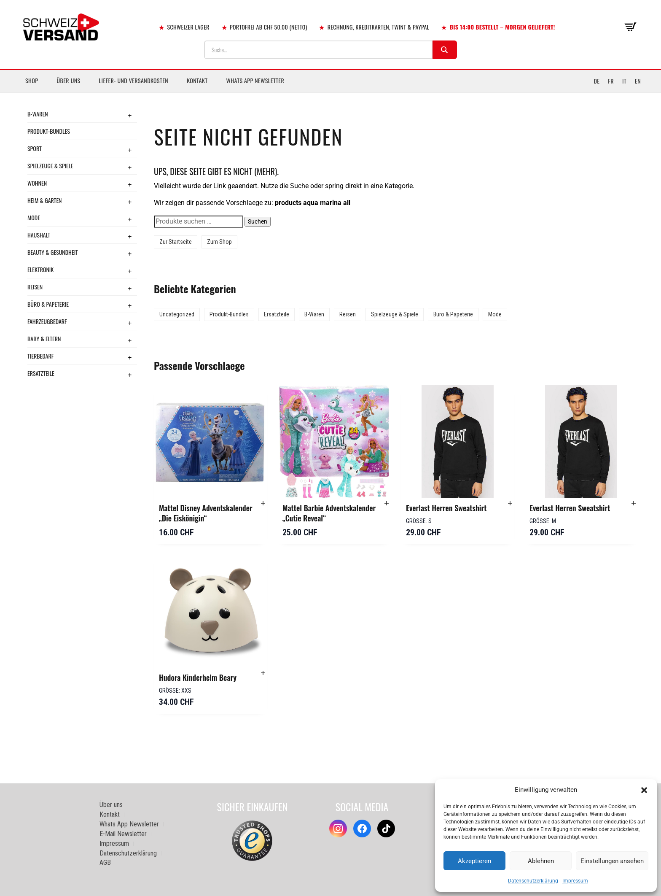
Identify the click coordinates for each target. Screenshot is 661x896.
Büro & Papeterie (48, 304)
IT (624, 80)
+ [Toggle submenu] (130, 115)
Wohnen (37, 182)
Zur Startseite (175, 241)
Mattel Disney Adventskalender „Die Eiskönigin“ (206, 513)
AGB (105, 862)
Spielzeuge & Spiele (50, 165)
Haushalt (38, 234)
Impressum (575, 881)
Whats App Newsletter (255, 80)
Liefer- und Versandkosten (134, 80)
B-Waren (37, 113)
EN (638, 80)
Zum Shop (219, 241)
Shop (31, 80)
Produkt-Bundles (48, 131)
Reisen (35, 286)
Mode (33, 217)
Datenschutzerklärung (533, 881)
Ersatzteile (40, 373)
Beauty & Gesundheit (52, 252)
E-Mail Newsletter (123, 834)
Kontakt (197, 80)
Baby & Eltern (44, 338)
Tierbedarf (40, 355)
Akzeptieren (474, 861)
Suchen (257, 221)
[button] (644, 790)
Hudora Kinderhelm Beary (197, 677)
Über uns (68, 80)
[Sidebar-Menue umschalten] (330, 92)
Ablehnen (541, 861)
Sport (34, 148)
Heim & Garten (44, 200)
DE (596, 80)
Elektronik (40, 269)
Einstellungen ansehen (612, 861)
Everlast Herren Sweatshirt (446, 507)
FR (611, 80)
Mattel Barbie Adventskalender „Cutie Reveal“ (329, 513)
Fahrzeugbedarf (47, 321)
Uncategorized (176, 314)
